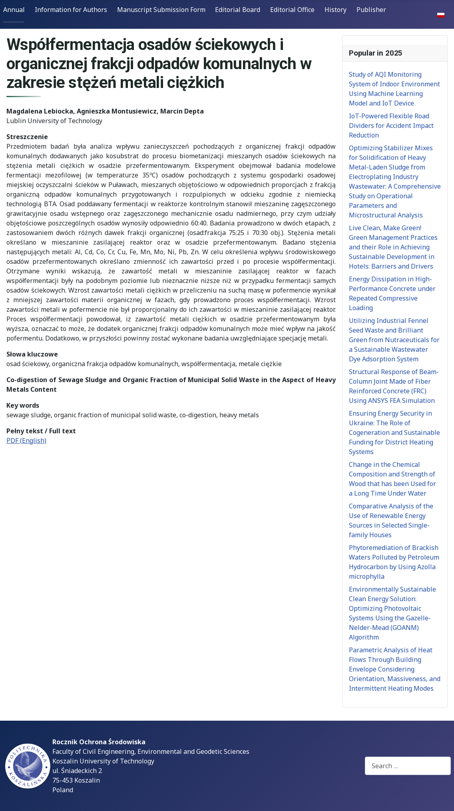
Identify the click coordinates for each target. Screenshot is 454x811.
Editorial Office (292, 9)
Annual (14, 9)
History (335, 9)
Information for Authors (71, 9)
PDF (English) (26, 440)
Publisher (371, 9)
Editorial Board (237, 9)
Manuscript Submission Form (161, 9)
